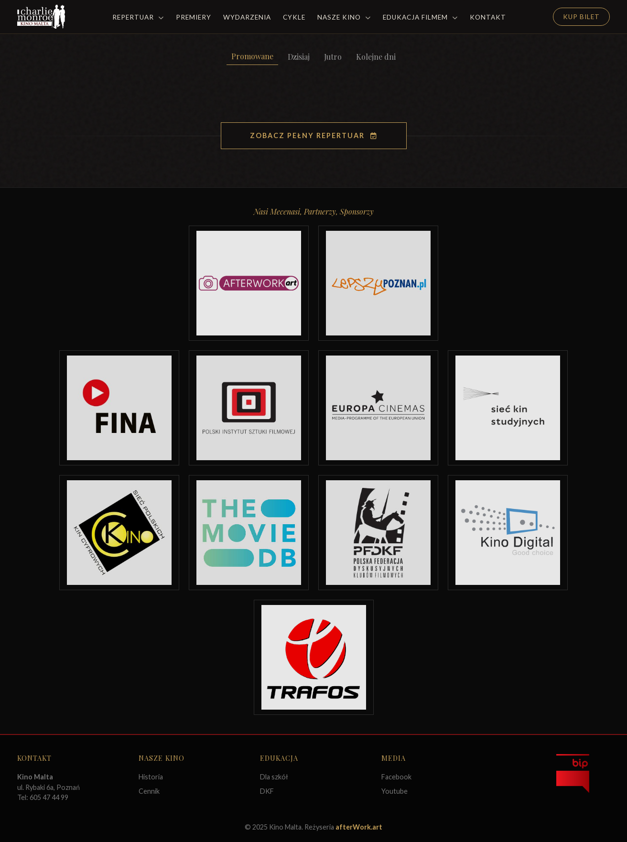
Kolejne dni (376, 57)
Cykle (294, 17)
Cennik (149, 791)
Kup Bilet (581, 17)
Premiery (193, 17)
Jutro (333, 57)
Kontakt (488, 17)
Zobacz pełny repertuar (314, 135)
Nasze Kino (344, 17)
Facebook (396, 777)
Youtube (394, 791)
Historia (151, 777)
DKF (267, 791)
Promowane (252, 56)
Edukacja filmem (420, 17)
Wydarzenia (247, 17)
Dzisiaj (299, 57)
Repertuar (138, 17)
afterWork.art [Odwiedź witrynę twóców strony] (358, 827)
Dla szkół (274, 777)
